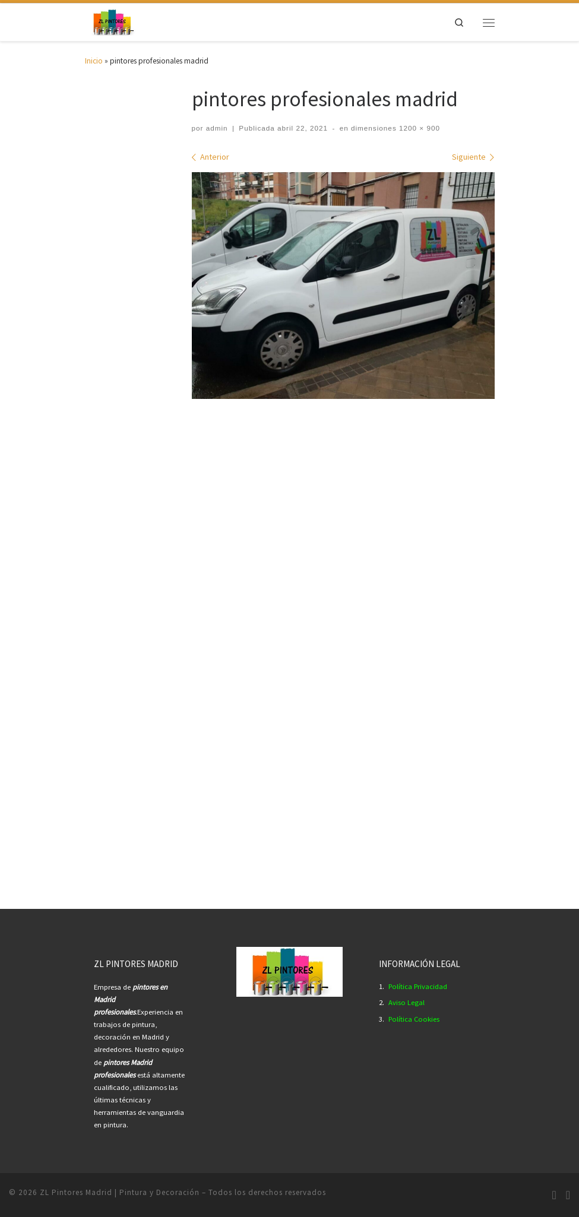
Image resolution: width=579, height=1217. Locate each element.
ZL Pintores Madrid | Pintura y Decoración (120, 1192)
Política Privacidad (417, 986)
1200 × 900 (418, 128)
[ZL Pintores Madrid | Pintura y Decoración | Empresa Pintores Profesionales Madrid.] (113, 21)
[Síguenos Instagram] (554, 1195)
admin (217, 128)
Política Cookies (413, 1019)
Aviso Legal (406, 1002)
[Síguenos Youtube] (568, 1195)
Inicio (94, 61)
